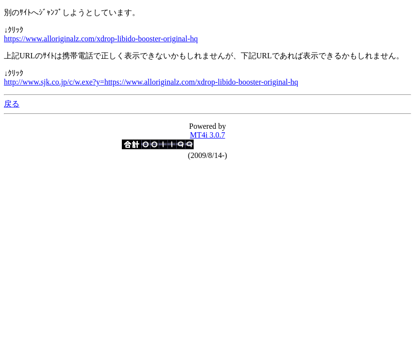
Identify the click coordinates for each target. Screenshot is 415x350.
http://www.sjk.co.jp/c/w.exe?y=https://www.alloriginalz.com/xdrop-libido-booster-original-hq (151, 82)
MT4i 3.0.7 (207, 135)
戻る (11, 104)
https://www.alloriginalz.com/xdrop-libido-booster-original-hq (101, 39)
